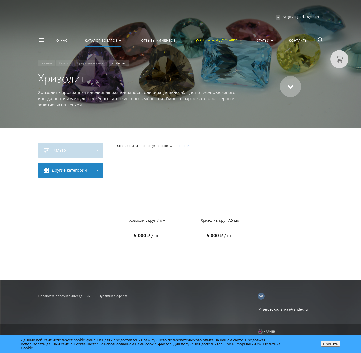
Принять (330, 343)
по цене (183, 145)
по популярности (155, 145)
